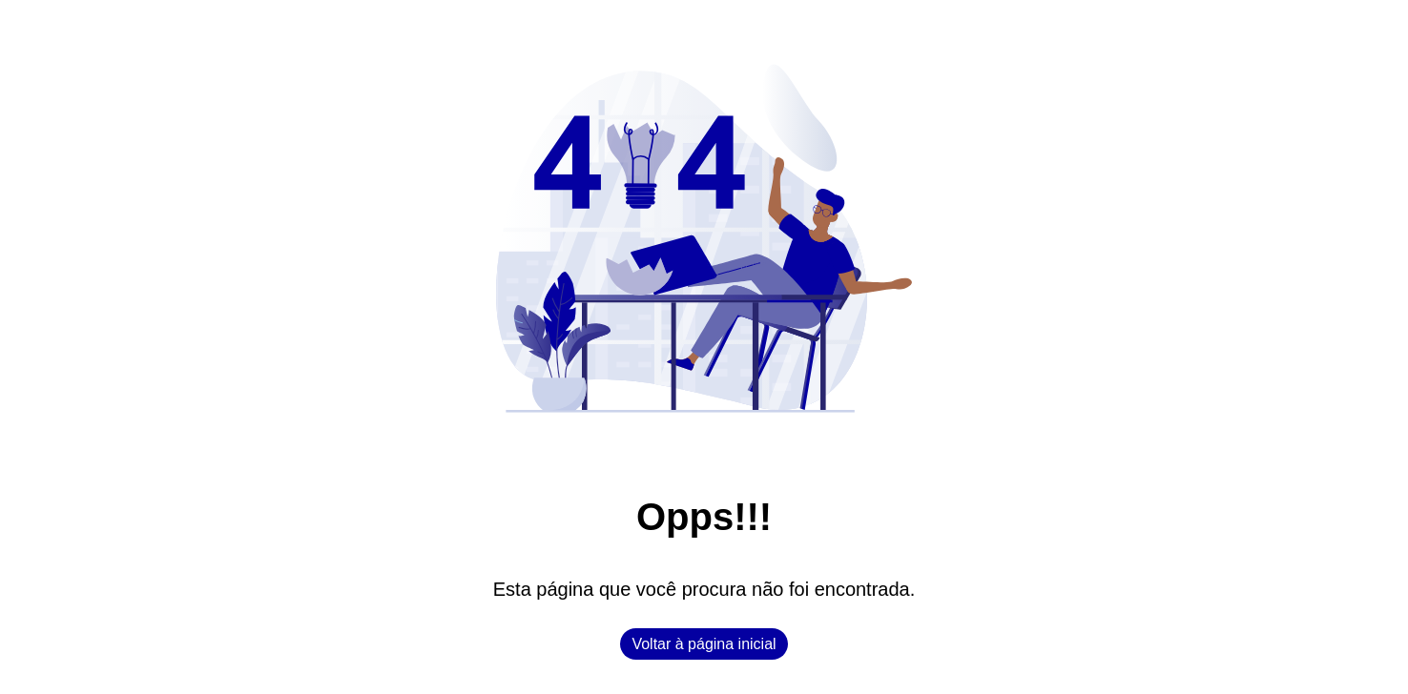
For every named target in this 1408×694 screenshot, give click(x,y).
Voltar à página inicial (704, 644)
